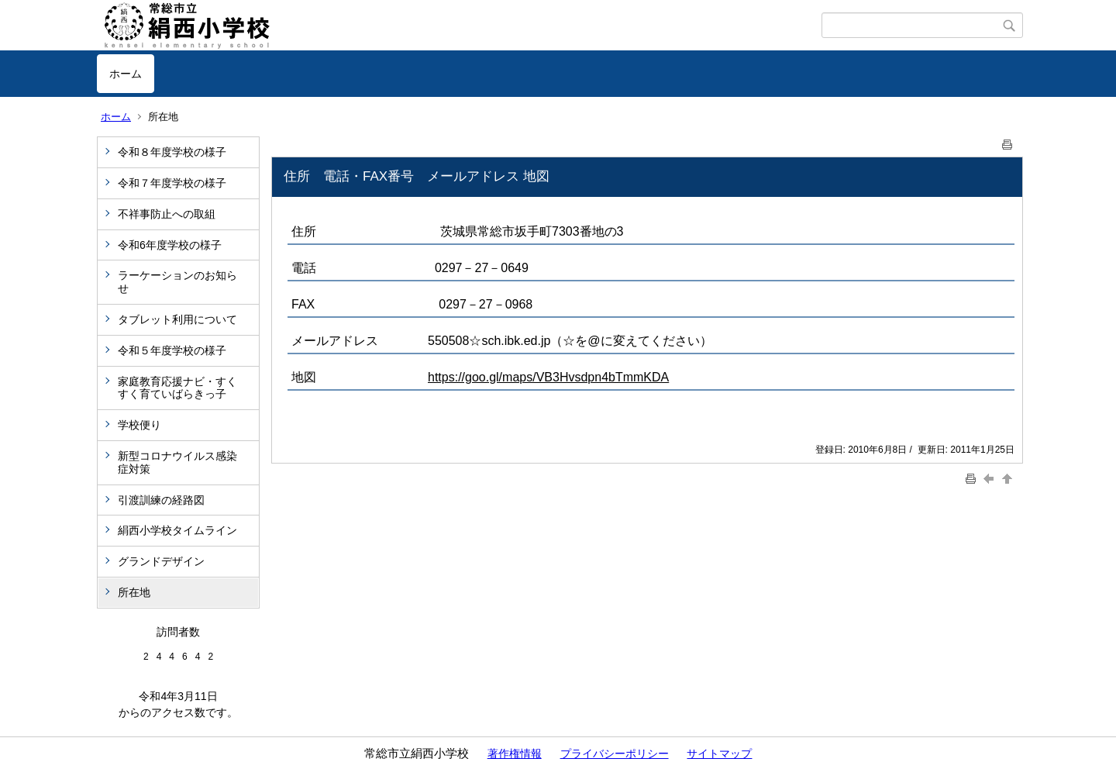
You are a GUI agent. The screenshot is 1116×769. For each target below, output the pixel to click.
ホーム (125, 73)
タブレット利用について (177, 319)
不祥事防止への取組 (166, 214)
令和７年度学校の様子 (172, 183)
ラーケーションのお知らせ (177, 282)
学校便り (139, 425)
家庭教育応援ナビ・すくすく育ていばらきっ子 (177, 388)
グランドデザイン (161, 561)
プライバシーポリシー (614, 753)
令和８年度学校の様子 (172, 152)
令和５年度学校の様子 (172, 350)
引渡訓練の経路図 (161, 500)
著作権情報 (514, 753)
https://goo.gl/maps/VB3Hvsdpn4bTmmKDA (548, 377)
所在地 (134, 592)
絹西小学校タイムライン (177, 530)
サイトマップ (719, 753)
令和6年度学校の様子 (170, 245)
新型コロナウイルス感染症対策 (177, 462)
